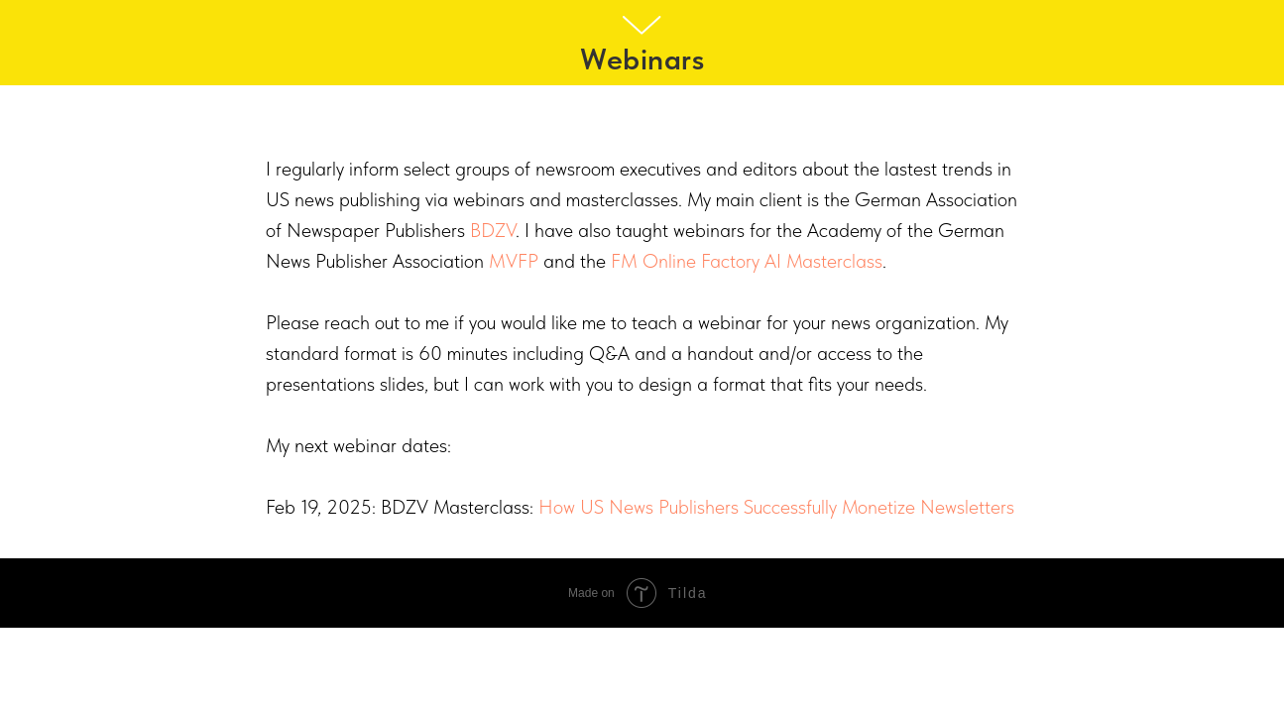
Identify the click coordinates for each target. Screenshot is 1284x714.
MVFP (513, 261)
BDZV (493, 230)
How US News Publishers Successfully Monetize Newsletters (776, 507)
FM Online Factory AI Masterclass (746, 261)
